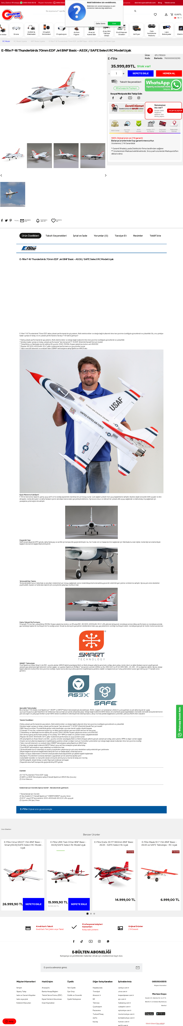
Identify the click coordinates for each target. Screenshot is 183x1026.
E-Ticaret (85, 1023)
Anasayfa (46, 949)
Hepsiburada (97, 949)
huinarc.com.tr (123, 983)
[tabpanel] (22, 837)
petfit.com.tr (123, 987)
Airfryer (136, 29)
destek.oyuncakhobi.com (145, 3)
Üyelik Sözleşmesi (74, 960)
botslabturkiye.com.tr (126, 979)
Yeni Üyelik (71, 949)
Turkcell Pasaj (98, 975)
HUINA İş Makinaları (31, 29)
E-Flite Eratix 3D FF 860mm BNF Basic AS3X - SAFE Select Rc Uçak (113, 805)
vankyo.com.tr (123, 949)
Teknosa (96, 964)
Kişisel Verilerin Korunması (52, 960)
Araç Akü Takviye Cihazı (106, 29)
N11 (94, 960)
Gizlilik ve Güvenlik (74, 957)
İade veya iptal (22, 960)
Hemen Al (169, 73)
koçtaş (95, 983)
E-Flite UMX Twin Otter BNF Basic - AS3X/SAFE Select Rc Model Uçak (68, 805)
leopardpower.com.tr (126, 957)
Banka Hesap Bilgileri (50, 953)
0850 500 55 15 (28, 3)
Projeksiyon (61, 29)
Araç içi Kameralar (91, 29)
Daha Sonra (100, 24)
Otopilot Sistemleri (46, 29)
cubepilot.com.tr (124, 968)
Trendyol (96, 953)
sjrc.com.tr (122, 960)
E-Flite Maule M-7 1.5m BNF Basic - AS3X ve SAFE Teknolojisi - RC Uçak (159, 805)
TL (176, 14)
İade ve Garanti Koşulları (26, 957)
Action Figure (76, 29)
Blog (160, 3)
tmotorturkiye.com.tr (126, 975)
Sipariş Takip (21, 953)
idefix (95, 979)
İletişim (19, 949)
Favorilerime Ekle (56, 182)
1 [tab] (87, 875)
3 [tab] (94, 875)
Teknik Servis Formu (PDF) (52, 957)
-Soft (79, 1023)
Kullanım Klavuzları (24, 964)
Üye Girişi (71, 953)
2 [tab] (91, 875)
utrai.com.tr (122, 953)
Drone (16, 29)
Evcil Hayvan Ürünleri (121, 29)
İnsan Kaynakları (48, 964)
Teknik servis (169, 3)
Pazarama (97, 972)
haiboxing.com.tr (124, 964)
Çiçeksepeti (97, 968)
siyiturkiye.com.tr (124, 972)
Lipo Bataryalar (166, 29)
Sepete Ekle (141, 73)
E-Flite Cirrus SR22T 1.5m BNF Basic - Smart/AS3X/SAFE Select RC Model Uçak (23, 806)
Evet (114, 24)
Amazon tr (97, 957)
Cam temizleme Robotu (151, 29)
